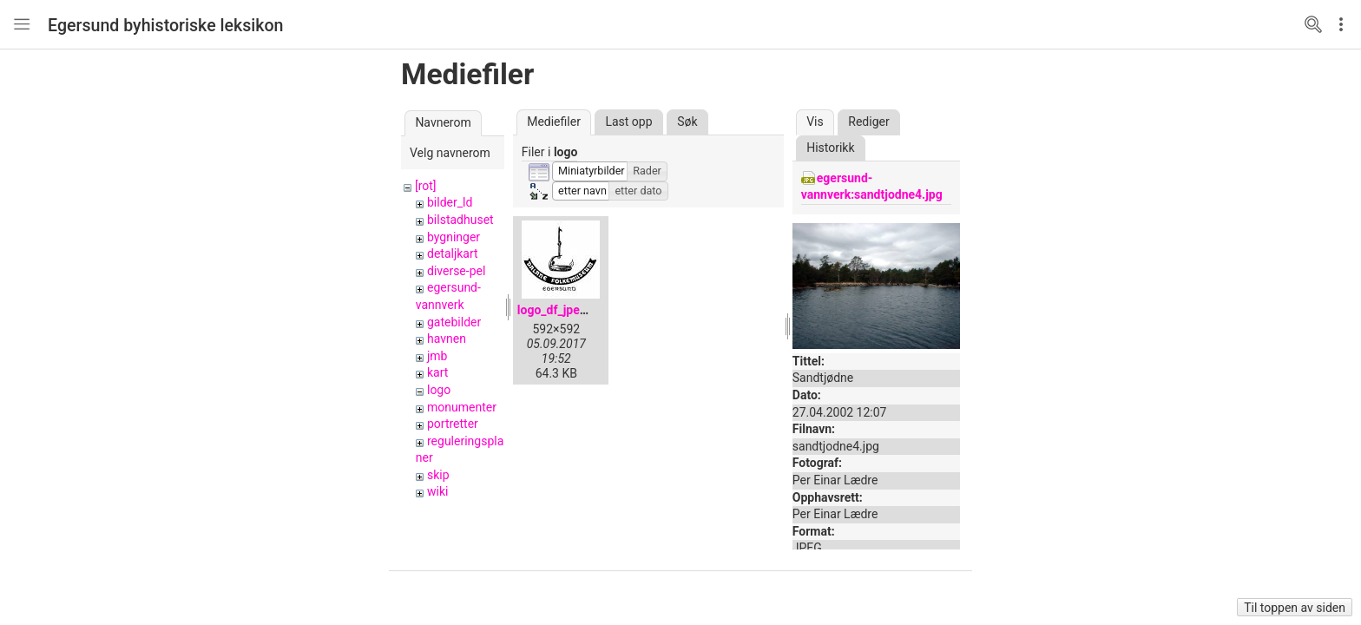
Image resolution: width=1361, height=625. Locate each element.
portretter (452, 424)
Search (1313, 24)
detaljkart (452, 253)
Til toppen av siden (1294, 608)
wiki (437, 491)
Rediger (868, 121)
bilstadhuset (460, 220)
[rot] (426, 186)
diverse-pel (456, 271)
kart (437, 372)
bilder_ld (449, 202)
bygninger (453, 237)
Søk (687, 121)
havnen (446, 338)
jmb (437, 356)
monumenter (461, 407)
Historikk (830, 148)
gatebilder (454, 322)
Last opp (628, 121)
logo (438, 390)
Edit (1345, 24)
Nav (22, 24)
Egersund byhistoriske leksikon (166, 26)
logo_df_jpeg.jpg (562, 310)
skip (438, 475)
